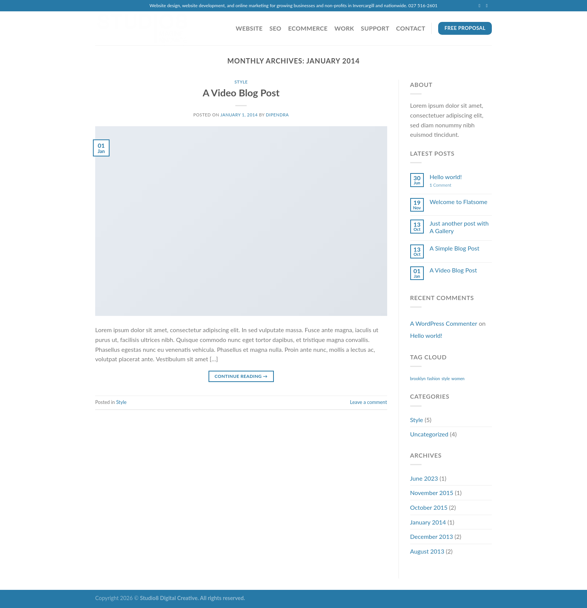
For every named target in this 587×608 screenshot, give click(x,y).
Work (344, 28)
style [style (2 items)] (446, 378)
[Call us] (488, 5)
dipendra (277, 114)
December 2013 (431, 536)
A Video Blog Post (241, 92)
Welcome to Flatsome (458, 201)
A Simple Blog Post (454, 248)
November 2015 (432, 492)
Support (375, 28)
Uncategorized (429, 434)
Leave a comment (368, 402)
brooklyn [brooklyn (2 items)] (418, 378)
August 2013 (427, 551)
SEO (275, 28)
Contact (410, 28)
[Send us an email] (481, 5)
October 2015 (429, 507)
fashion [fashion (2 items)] (433, 378)
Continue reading (241, 376)
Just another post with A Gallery (458, 227)
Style (241, 81)
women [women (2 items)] (458, 378)
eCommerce (307, 28)
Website (249, 28)
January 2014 (428, 522)
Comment (440, 185)
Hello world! (445, 176)
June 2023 (424, 478)
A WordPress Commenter (443, 323)
